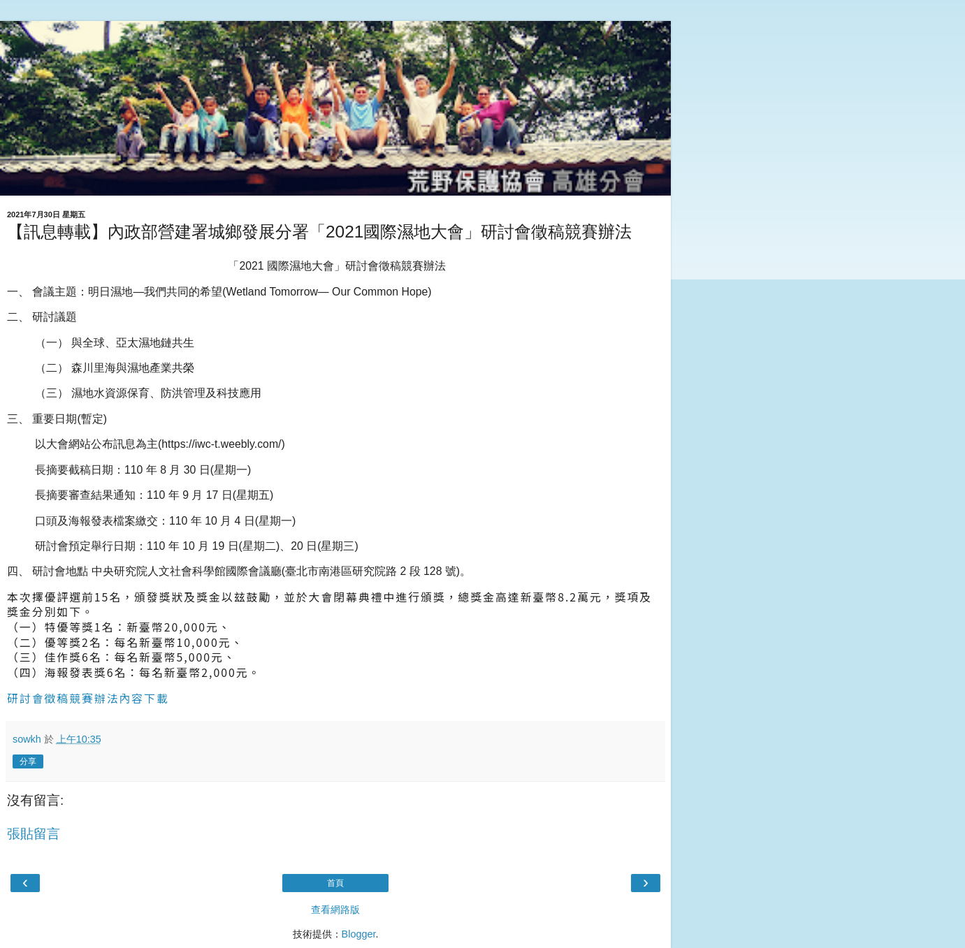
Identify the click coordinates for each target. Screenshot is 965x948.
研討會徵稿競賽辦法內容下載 (88, 698)
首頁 (335, 883)
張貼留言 (33, 833)
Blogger (359, 934)
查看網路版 (335, 909)
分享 (28, 761)
